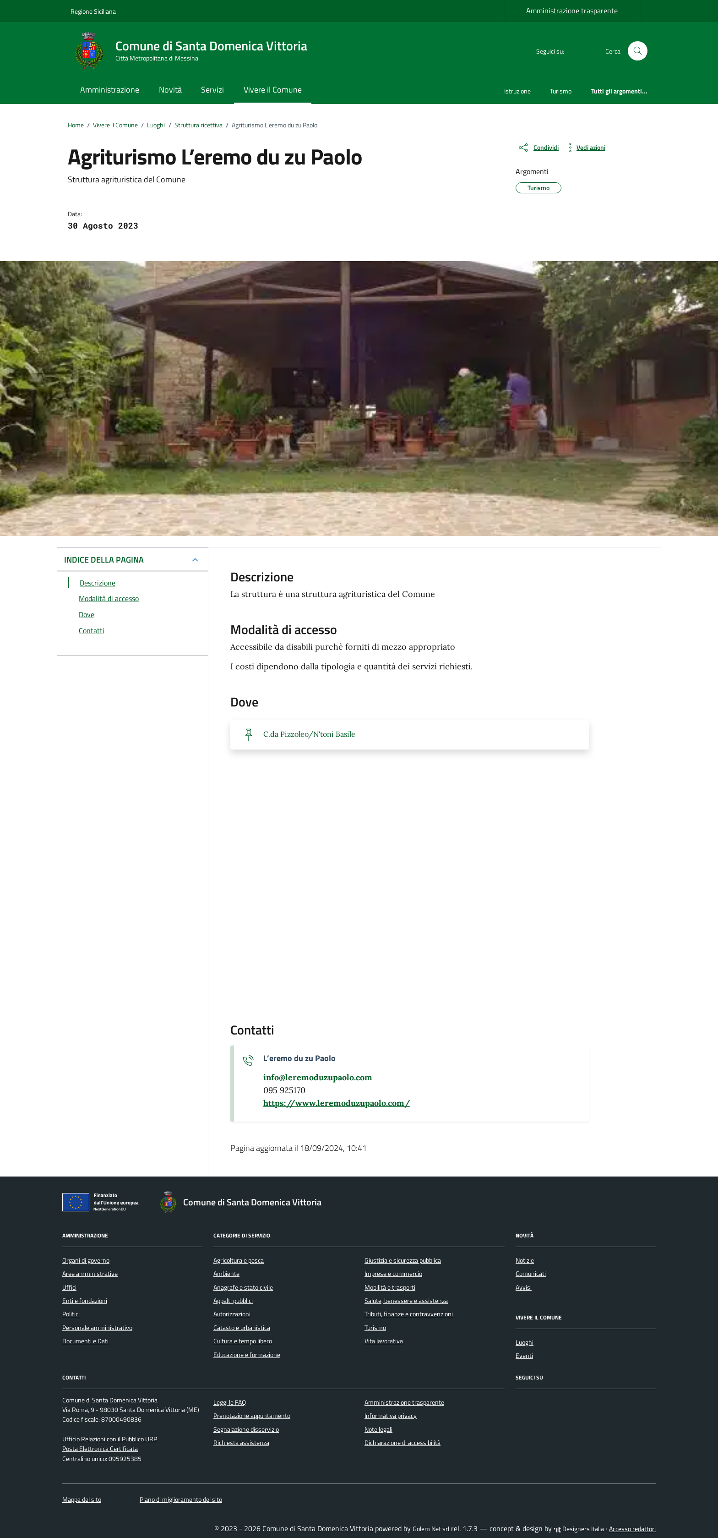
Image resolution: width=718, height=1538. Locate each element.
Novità (170, 89)
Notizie (525, 1260)
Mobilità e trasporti (389, 1287)
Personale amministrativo (97, 1328)
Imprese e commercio (393, 1274)
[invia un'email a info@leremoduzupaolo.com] (317, 1077)
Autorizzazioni (231, 1314)
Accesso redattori (632, 1529)
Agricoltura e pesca (238, 1260)
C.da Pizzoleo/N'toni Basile (309, 734)
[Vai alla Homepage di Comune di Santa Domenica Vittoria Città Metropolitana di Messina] (194, 51)
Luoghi (524, 1342)
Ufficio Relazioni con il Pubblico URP (109, 1439)
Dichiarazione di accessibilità (402, 1443)
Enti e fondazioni (84, 1301)
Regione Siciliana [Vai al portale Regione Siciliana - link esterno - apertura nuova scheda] (93, 11)
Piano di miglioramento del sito (181, 1499)
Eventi (524, 1356)
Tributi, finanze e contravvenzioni (408, 1314)
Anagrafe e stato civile (243, 1287)
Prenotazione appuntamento (251, 1416)
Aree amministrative (90, 1274)
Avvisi (524, 1287)
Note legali (378, 1429)
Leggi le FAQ (229, 1402)
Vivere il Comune (273, 89)
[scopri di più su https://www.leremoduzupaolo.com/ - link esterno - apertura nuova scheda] (336, 1103)
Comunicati (531, 1274)
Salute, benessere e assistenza (406, 1301)
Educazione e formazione (246, 1355)
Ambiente (226, 1274)
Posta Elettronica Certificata (100, 1449)
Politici (71, 1314)
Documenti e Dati (85, 1341)
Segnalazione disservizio (246, 1429)
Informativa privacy (390, 1416)
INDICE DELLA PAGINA (104, 559)
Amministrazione (109, 89)
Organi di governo (85, 1260)
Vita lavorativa (383, 1341)
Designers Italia (579, 1529)
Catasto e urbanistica (241, 1328)
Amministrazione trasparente (572, 10)
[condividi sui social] (538, 147)
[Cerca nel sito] (637, 51)
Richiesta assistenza (241, 1443)
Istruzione (517, 91)
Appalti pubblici (233, 1301)
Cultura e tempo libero (242, 1341)
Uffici (69, 1287)
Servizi (212, 89)
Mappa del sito (81, 1499)
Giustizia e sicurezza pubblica (402, 1260)
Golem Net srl (431, 1529)
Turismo (560, 91)
